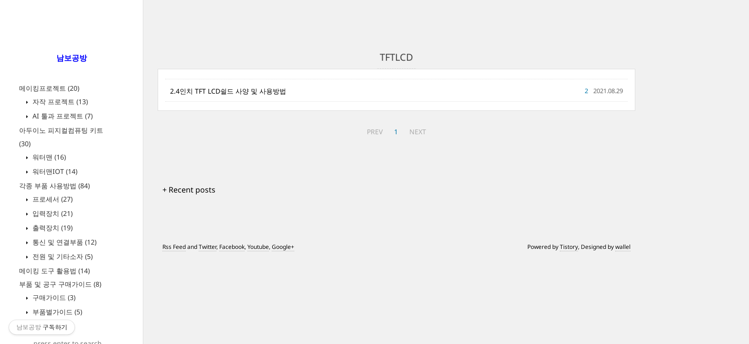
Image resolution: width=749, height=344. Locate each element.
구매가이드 (53, 297)
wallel (623, 247)
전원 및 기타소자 (62, 256)
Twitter (207, 247)
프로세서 (52, 199)
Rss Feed (174, 247)
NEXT (417, 131)
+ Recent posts (188, 189)
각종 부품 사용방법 (54, 185)
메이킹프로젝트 (49, 88)
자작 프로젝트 (59, 101)
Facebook (232, 247)
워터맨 (48, 156)
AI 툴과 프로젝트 (62, 115)
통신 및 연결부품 (63, 242)
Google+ (283, 247)
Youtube (258, 247)
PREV (375, 131)
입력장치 (52, 213)
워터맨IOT (54, 171)
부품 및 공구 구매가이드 (60, 284)
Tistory (569, 247)
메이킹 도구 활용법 (54, 270)
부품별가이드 (56, 311)
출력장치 (52, 227)
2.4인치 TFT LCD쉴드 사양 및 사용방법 (228, 91)
